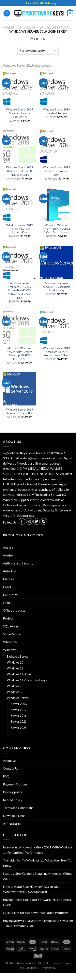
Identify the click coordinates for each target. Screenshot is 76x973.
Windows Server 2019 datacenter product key (56, 171)
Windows (26, 27)
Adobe (8, 555)
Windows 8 (14, 692)
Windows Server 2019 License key (34, 733)
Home (9, 27)
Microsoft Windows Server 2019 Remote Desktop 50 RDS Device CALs (19, 354)
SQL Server (10, 626)
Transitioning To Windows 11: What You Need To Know (37, 862)
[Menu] (6, 13)
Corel (7, 587)
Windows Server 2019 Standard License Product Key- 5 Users (56, 352)
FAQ (6, 776)
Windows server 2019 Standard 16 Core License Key (19, 229)
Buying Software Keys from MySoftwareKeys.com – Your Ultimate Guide (38, 923)
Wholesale (10, 642)
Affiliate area (12, 823)
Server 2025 (19, 727)
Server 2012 (19, 709)
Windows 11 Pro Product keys (27, 680)
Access (8, 547)
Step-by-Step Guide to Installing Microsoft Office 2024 (37, 876)
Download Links (14, 815)
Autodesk (10, 571)
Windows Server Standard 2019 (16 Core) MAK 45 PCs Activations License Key (19, 290)
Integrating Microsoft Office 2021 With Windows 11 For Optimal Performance (38, 849)
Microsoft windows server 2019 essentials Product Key (56, 287)
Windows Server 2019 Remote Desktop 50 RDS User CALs (19, 171)
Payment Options (15, 784)
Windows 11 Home (19, 674)
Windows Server (54, 27)
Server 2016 (19, 715)
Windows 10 (15, 662)
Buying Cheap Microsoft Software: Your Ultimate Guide (37, 902)
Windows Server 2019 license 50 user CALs (19, 411)
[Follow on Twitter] (36, 521)
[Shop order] (38, 51)
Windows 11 (15, 668)
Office (7, 602)
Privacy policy (13, 792)
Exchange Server (18, 656)
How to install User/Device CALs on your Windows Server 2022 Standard (31, 889)
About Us (9, 760)
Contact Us (11, 768)
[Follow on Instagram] (29, 521)
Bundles (8, 579)
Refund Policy (12, 800)
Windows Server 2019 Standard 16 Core (56, 111)
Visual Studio (12, 634)
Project (8, 618)
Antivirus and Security (18, 563)
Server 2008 (19, 704)
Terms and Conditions (18, 808)
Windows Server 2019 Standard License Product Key (19, 113)
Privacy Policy (48, 967)
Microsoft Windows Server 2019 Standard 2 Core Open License (56, 229)
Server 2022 (19, 721)
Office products (14, 610)
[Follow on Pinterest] (44, 521)
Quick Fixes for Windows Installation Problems (36, 912)
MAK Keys (10, 594)
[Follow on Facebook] (22, 521)
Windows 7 (14, 686)
